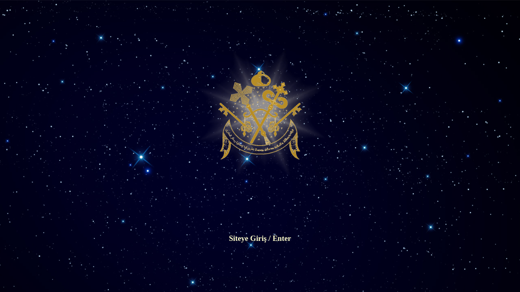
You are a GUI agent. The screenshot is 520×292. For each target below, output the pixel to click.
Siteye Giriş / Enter (260, 238)
